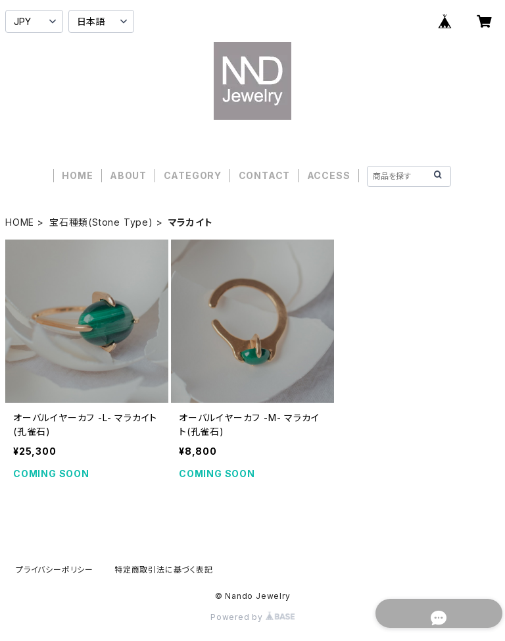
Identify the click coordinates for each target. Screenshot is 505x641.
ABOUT (128, 175)
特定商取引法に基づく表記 (163, 570)
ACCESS (328, 175)
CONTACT (265, 175)
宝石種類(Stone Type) (101, 222)
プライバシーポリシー (54, 570)
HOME (77, 175)
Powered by (252, 617)
